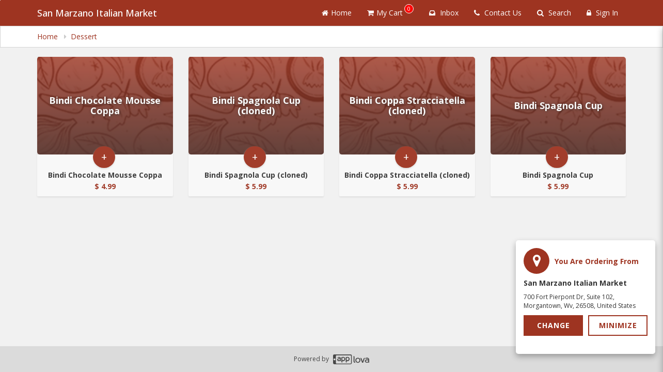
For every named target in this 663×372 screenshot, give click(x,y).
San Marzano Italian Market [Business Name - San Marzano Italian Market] (97, 13)
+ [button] (104, 157)
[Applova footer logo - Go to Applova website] (351, 359)
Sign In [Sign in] (602, 13)
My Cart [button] (390, 11)
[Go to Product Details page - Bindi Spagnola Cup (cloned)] (256, 105)
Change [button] (553, 325)
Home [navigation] (48, 36)
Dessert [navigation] (84, 36)
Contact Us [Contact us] (498, 13)
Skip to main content (0, 0)
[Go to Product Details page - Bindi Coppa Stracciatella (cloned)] (407, 105)
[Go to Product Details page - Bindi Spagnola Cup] (558, 105)
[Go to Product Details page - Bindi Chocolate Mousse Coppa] (105, 105)
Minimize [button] (618, 325)
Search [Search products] (554, 13)
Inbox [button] (444, 13)
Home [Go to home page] (337, 13)
